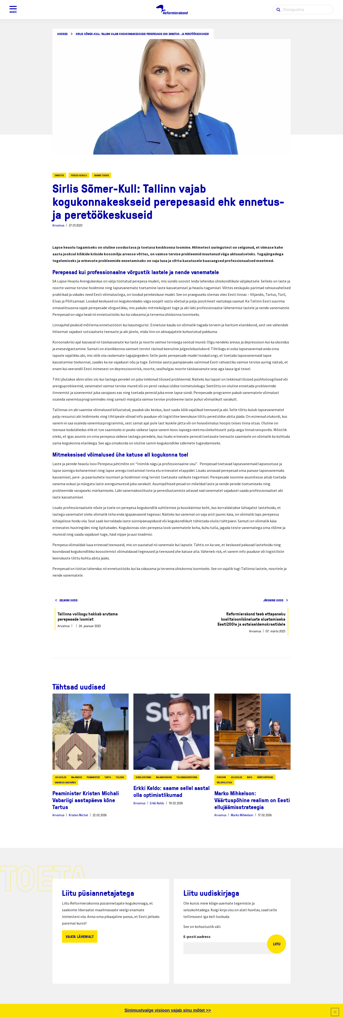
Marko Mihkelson (242, 815)
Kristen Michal (78, 815)
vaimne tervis (101, 175)
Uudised (62, 34)
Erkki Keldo (157, 803)
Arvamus (58, 225)
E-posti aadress (197, 936)
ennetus (59, 175)
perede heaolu (79, 175)
